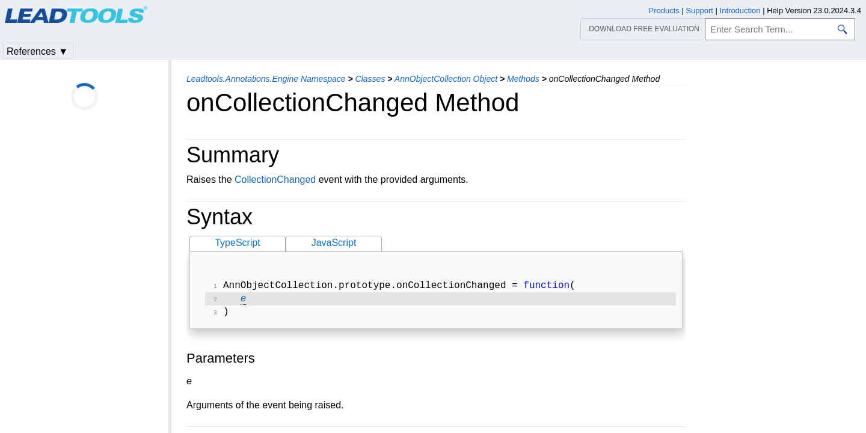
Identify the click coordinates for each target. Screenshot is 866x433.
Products (664, 10)
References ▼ (37, 51)
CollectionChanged (275, 179)
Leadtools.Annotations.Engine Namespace (266, 79)
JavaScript (334, 243)
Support (699, 10)
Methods (523, 79)
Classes (370, 79)
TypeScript (237, 243)
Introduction (740, 10)
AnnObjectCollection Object (446, 79)
